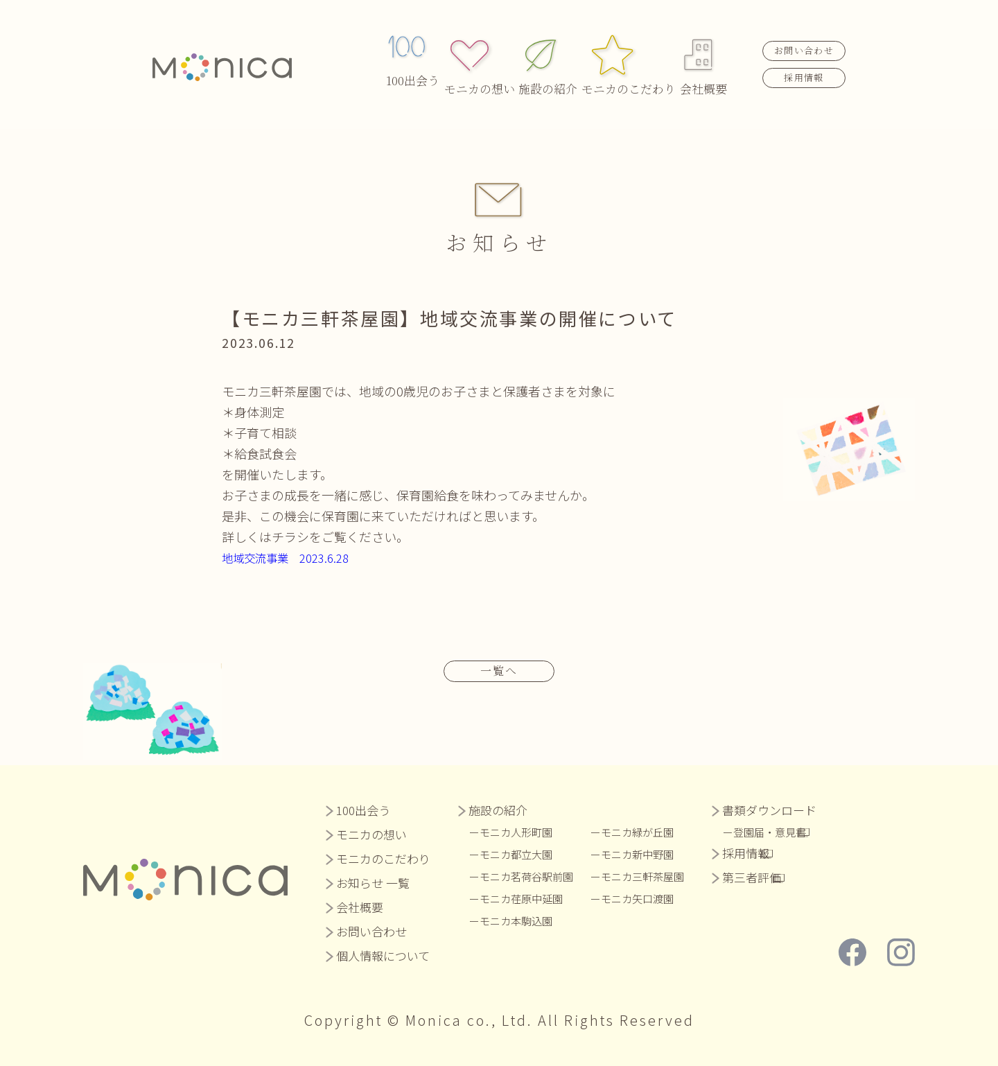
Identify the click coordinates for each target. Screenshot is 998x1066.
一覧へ (499, 669)
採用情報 (803, 61)
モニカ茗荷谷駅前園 (532, 875)
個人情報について (383, 954)
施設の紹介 (551, 49)
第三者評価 (768, 876)
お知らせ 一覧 (373, 882)
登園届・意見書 (792, 831)
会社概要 (703, 49)
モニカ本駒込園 (521, 919)
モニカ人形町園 (521, 831)
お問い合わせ (804, 35)
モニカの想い (483, 49)
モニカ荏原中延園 (526, 897)
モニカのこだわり (627, 49)
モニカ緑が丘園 (651, 831)
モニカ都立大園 (521, 853)
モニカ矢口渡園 (651, 897)
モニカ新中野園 (651, 853)
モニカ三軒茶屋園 (657, 875)
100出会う (412, 49)
